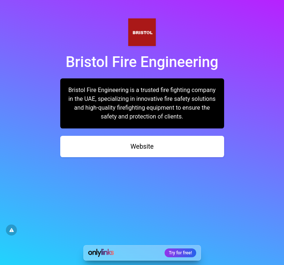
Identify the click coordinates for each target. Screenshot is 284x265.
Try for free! (180, 252)
